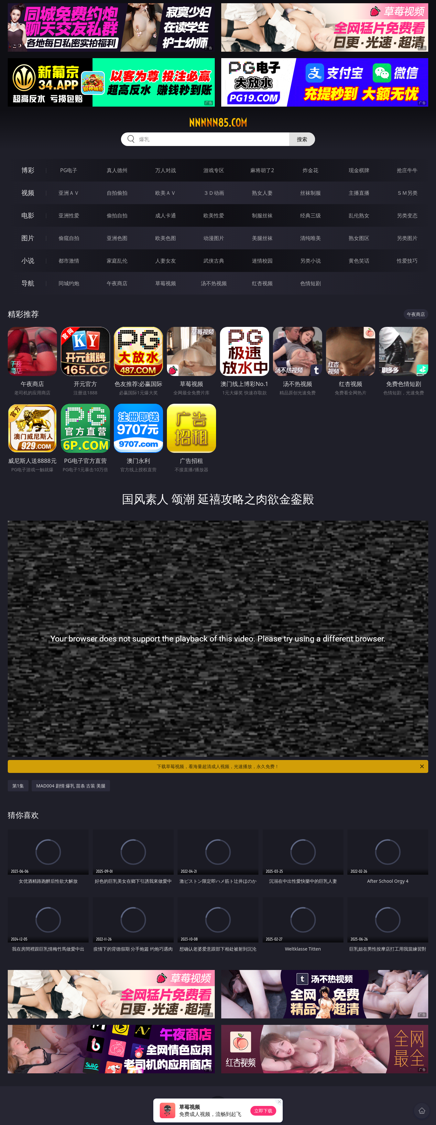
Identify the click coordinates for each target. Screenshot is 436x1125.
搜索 (302, 139)
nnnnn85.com (218, 122)
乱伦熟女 (359, 215)
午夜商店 (117, 283)
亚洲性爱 (69, 215)
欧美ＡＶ (165, 192)
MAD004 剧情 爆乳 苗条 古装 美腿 (70, 786)
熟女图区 (359, 238)
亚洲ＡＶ (69, 192)
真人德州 (117, 170)
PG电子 (68, 170)
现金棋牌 (359, 170)
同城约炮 (69, 283)
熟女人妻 (262, 192)
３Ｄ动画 (213, 192)
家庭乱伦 (117, 260)
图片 (27, 238)
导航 (27, 283)
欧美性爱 (213, 215)
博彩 (27, 170)
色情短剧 (310, 283)
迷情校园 (262, 260)
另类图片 (407, 238)
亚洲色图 (117, 238)
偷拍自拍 (117, 215)
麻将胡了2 (262, 170)
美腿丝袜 (262, 238)
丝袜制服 (310, 192)
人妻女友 (165, 260)
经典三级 (310, 215)
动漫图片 (213, 238)
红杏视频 (262, 283)
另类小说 (310, 260)
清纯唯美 (310, 238)
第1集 (18, 786)
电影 (27, 215)
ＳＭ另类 (407, 192)
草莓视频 (165, 283)
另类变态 (407, 215)
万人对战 (165, 170)
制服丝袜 (262, 215)
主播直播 (359, 192)
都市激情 (69, 260)
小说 (27, 260)
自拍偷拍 (117, 192)
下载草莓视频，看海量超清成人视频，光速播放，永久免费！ (291, 766)
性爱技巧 (407, 260)
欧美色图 (165, 238)
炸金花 (310, 170)
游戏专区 (213, 170)
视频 (27, 192)
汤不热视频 (214, 283)
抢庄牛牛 (407, 170)
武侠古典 (213, 260)
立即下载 (263, 1111)
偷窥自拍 (69, 238)
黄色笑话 (359, 260)
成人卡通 (165, 215)
